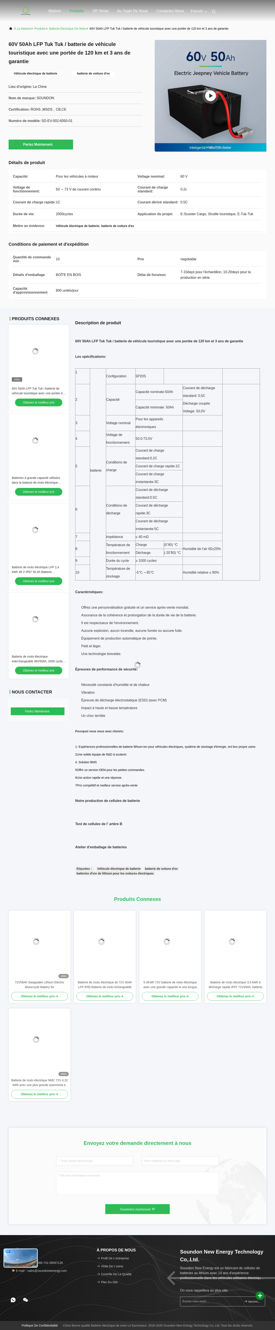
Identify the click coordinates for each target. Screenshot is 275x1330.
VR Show (100, 11)
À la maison (22, 28)
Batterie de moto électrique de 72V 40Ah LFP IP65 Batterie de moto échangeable (105, 985)
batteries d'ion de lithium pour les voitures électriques (115, 873)
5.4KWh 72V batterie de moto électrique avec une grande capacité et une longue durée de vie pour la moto (170, 985)
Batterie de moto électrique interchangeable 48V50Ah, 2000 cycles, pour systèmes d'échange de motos (38, 661)
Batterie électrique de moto (67, 28)
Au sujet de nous (132, 11)
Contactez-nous (170, 11)
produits (39, 28)
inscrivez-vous (252, 1301)
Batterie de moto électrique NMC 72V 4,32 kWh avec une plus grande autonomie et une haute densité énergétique (39, 1083)
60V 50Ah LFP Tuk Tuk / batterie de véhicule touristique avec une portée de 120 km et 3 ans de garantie (38, 393)
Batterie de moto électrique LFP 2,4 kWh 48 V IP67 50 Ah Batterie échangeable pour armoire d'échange (37, 571)
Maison (55, 11)
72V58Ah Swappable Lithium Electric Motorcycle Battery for (39, 985)
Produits (77, 11)
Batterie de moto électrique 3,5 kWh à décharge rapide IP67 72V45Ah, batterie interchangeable (235, 985)
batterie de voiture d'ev (161, 868)
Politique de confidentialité (40, 1325)
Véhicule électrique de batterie (119, 868)
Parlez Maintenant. (40, 144)
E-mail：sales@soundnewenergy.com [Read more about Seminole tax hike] (39, 1270)
